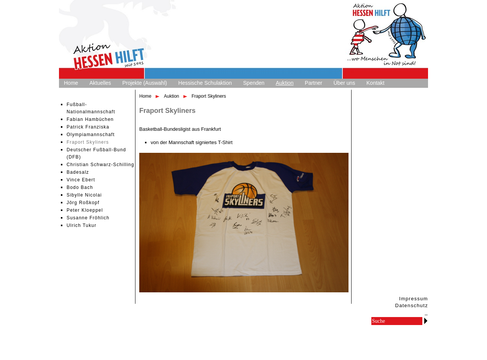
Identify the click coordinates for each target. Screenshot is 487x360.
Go (425, 320)
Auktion (285, 83)
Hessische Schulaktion (205, 83)
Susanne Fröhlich (88, 217)
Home (71, 83)
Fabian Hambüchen (90, 119)
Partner (313, 83)
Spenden (253, 83)
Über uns (344, 83)
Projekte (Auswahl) (144, 83)
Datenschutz (411, 305)
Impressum (413, 298)
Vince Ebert (81, 179)
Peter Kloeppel (85, 210)
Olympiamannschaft (91, 134)
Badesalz (78, 172)
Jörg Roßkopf (83, 202)
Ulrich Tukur (81, 225)
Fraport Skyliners (88, 142)
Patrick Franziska (88, 127)
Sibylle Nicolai (84, 195)
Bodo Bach (80, 187)
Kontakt (375, 83)
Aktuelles (100, 83)
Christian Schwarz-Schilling (100, 164)
